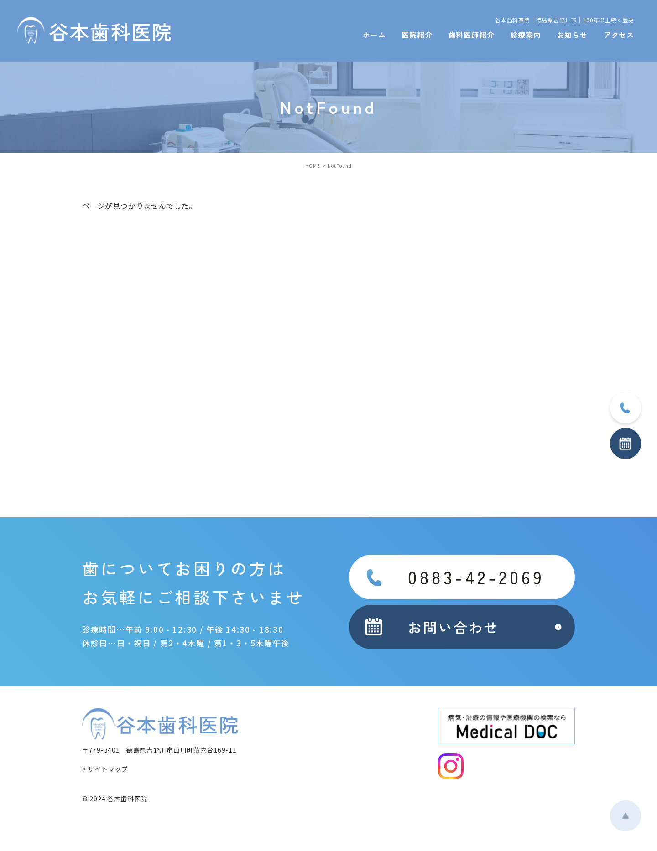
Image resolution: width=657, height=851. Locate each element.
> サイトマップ (105, 769)
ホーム (374, 34)
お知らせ (572, 34)
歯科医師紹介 (471, 34)
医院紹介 (417, 34)
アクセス (619, 34)
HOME (312, 165)
